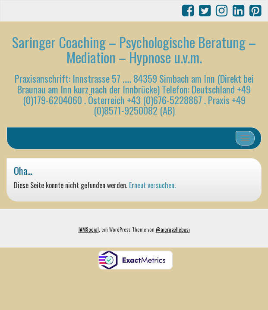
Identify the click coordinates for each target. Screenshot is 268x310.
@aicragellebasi (173, 229)
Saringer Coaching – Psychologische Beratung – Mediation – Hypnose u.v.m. (134, 49)
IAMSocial (89, 229)
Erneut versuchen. (152, 185)
